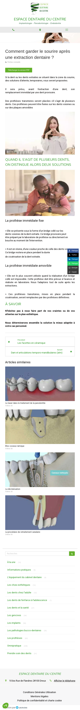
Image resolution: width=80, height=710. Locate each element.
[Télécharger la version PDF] (18, 70)
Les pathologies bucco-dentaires (24, 630)
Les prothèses (14, 638)
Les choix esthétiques (18, 585)
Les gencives (14, 615)
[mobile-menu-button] (66, 29)
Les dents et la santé (18, 607)
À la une (11, 562)
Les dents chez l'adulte (19, 592)
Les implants (14, 623)
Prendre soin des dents (19, 653)
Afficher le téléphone (64, 680)
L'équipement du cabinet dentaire (24, 577)
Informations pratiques (19, 569)
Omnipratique (14, 645)
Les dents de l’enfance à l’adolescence (27, 600)
